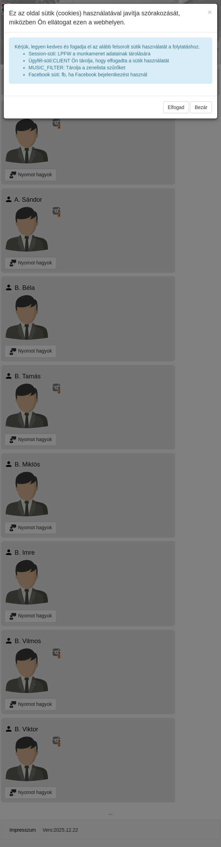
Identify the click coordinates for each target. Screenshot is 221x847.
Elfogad (176, 107)
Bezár (201, 107)
